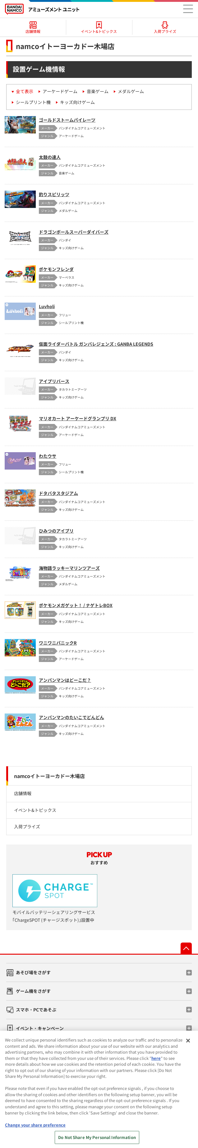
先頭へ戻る (186, 948)
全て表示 (24, 91)
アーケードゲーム (60, 91)
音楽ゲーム (97, 91)
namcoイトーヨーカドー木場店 (49, 776)
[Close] (188, 1044)
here (156, 1061)
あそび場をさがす (33, 972)
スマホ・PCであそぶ (36, 1009)
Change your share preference (35, 1128)
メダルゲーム (131, 91)
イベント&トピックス (35, 810)
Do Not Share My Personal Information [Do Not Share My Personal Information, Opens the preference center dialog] (97, 1140)
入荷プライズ (27, 826)
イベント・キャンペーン (40, 1028)
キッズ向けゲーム (77, 102)
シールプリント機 (33, 102)
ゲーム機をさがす (33, 991)
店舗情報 (22, 793)
